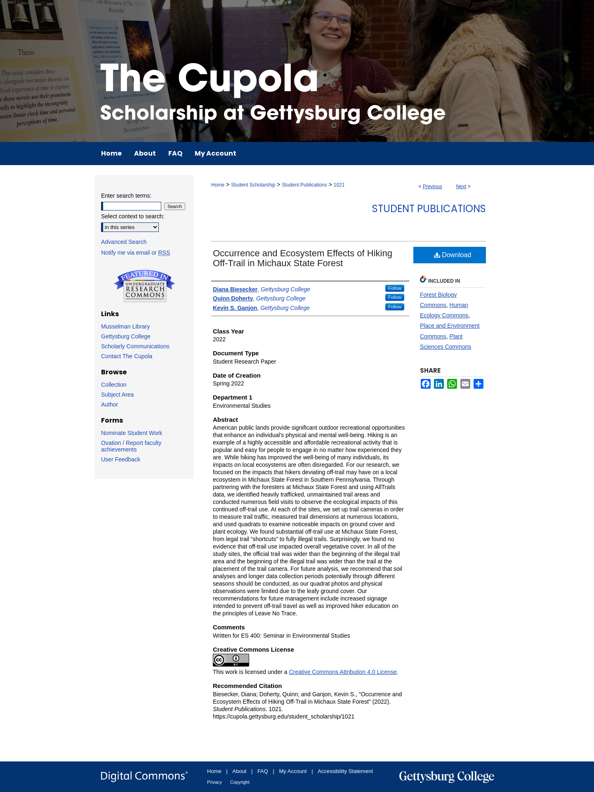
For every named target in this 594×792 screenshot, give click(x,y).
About (239, 771)
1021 (339, 185)
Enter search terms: (126, 195)
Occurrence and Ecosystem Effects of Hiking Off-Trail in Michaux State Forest (302, 258)
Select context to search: (132, 216)
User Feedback (120, 459)
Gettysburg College (126, 336)
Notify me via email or (135, 252)
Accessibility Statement (345, 771)
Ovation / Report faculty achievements (131, 446)
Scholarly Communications (135, 346)
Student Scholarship (253, 185)
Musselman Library (125, 326)
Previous (432, 186)
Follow (394, 288)
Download (452, 254)
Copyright (240, 782)
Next (461, 186)
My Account (293, 771)
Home (217, 185)
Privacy (214, 782)
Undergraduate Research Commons (144, 286)
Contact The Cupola (126, 356)
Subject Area (117, 394)
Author (109, 404)
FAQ (262, 771)
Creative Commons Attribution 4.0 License (342, 672)
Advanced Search (124, 242)
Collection (113, 384)
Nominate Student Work (131, 433)
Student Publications (304, 185)
